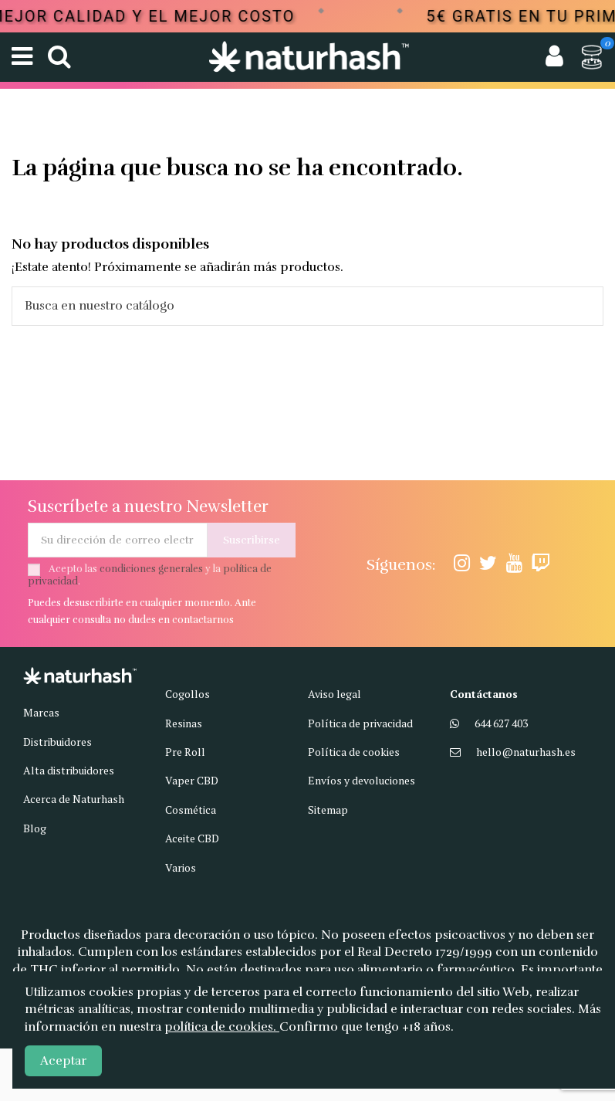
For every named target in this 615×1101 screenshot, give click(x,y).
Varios (180, 867)
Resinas (183, 723)
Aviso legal (334, 693)
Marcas (41, 712)
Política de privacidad (360, 723)
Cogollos (187, 693)
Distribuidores (57, 741)
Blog (34, 828)
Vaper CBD (191, 780)
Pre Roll (185, 751)
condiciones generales (151, 569)
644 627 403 (501, 723)
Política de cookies (354, 751)
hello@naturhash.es (526, 751)
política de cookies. (221, 1027)
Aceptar (63, 1061)
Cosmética (190, 809)
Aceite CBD (192, 838)
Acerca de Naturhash (73, 798)
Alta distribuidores (68, 770)
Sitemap (328, 809)
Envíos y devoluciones (361, 780)
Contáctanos (484, 693)
